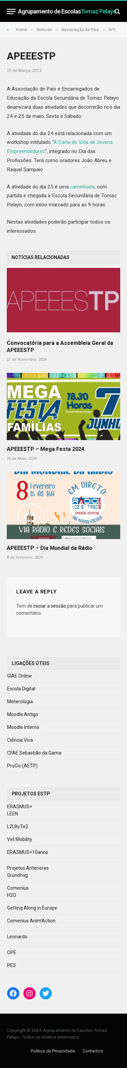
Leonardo (17, 936)
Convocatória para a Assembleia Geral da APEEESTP (60, 347)
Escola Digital (21, 688)
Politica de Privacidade (53, 1050)
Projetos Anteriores (28, 868)
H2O (11, 895)
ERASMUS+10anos (27, 852)
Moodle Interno (23, 727)
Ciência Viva (20, 740)
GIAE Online (19, 676)
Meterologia (20, 701)
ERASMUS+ (19, 806)
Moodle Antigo (22, 714)
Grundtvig (17, 875)
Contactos (93, 1050)
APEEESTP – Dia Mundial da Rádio (49, 548)
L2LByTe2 (17, 826)
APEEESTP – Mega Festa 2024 (45, 449)
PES (11, 965)
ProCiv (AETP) (22, 765)
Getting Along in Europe (32, 908)
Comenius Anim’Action (31, 920)
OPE (11, 952)
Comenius (18, 888)
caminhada (82, 187)
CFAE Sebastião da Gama (34, 753)
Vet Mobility (19, 839)
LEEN (12, 813)
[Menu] (11, 11)
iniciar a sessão (50, 606)
